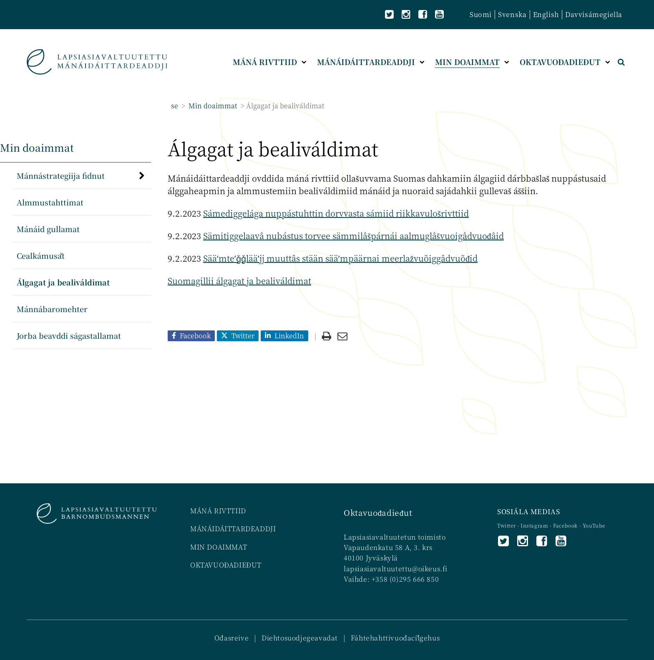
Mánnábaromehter (52, 308)
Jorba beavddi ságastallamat (69, 335)
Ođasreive (231, 637)
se (174, 105)
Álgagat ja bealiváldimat (63, 282)
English (546, 14)
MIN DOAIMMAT (218, 547)
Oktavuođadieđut (378, 512)
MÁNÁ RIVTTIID (218, 510)
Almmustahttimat (50, 202)
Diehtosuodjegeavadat (300, 637)
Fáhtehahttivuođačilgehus (395, 637)
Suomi (481, 14)
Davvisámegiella (593, 14)
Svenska (512, 14)
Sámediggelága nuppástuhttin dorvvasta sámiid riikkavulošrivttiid (336, 213)
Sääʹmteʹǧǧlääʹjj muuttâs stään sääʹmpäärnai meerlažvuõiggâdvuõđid (340, 258)
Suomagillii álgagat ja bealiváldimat (239, 281)
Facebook (565, 525)
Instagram (535, 525)
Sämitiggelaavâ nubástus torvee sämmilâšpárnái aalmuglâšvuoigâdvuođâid (353, 236)
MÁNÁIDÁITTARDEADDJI (233, 528)
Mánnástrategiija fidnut (61, 175)
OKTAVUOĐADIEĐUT (226, 565)
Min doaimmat (212, 105)
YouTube (594, 525)
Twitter (507, 525)
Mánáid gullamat (48, 228)
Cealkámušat (41, 255)
